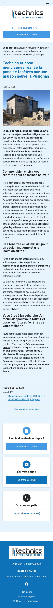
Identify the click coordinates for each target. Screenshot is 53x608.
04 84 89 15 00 (30, 28)
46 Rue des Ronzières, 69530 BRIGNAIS (26, 576)
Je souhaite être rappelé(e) (26, 513)
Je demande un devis (26, 34)
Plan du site (26, 592)
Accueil (21, 47)
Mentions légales (26, 596)
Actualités (33, 47)
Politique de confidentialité (26, 601)
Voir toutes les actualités (26, 409)
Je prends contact (26, 480)
